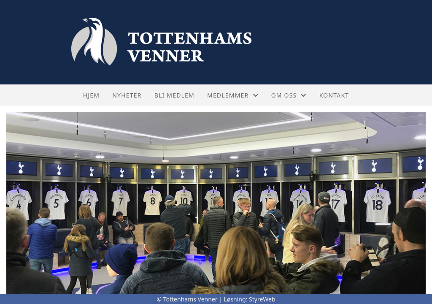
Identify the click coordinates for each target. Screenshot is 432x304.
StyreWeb (262, 299)
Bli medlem (174, 95)
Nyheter (126, 95)
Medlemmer (233, 95)
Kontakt (334, 95)
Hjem (91, 95)
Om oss (289, 95)
